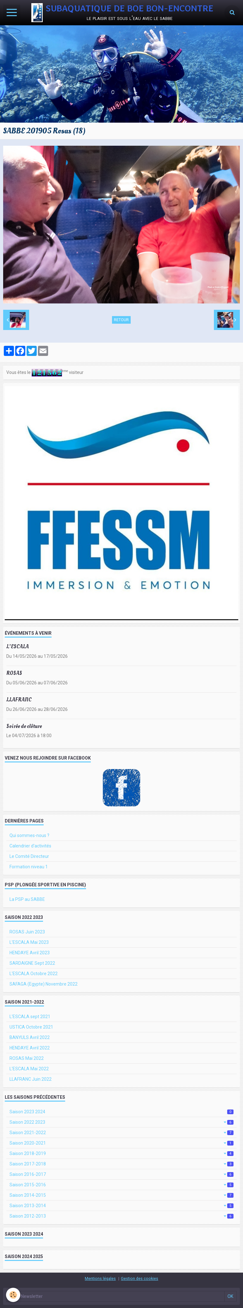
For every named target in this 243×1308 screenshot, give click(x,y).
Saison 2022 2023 (121, 1122)
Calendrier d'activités (30, 845)
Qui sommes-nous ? (29, 835)
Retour (121, 320)
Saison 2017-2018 (121, 1163)
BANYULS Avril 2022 (29, 1037)
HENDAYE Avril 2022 (29, 1047)
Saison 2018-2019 (121, 1153)
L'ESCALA (17, 646)
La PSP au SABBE (27, 899)
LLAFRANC (19, 699)
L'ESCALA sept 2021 (29, 1016)
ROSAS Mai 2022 (26, 1058)
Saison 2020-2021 (121, 1143)
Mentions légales (100, 1278)
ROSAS (14, 673)
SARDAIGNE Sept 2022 (32, 963)
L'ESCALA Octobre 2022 (33, 973)
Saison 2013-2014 (121, 1205)
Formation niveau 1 (28, 866)
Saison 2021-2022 (121, 1132)
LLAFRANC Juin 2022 (30, 1079)
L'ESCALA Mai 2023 (29, 942)
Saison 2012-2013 (121, 1216)
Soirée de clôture (24, 726)
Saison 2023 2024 (121, 1111)
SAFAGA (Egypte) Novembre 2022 (43, 984)
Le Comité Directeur (29, 856)
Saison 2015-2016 (121, 1184)
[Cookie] (13, 1295)
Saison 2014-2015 (121, 1195)
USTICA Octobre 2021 (31, 1027)
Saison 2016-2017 (121, 1174)
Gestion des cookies (139, 1278)
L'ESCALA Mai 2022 (29, 1068)
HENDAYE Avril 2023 (29, 952)
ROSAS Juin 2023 (27, 931)
